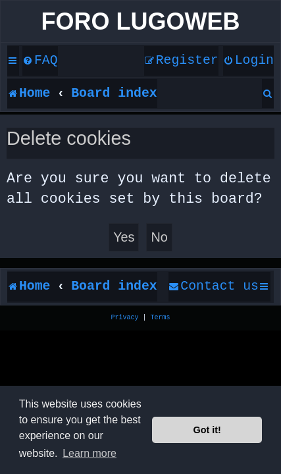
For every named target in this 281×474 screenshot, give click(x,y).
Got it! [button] (207, 430)
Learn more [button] (89, 453)
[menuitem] (40, 61)
